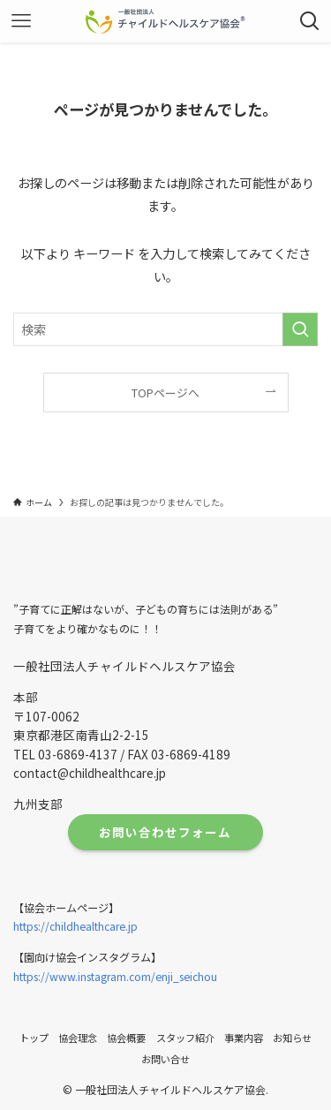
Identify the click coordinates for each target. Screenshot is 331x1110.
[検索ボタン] (310, 21)
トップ (34, 1038)
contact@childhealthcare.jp (89, 773)
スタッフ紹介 (185, 1038)
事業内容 (243, 1038)
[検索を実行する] (300, 330)
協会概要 (126, 1038)
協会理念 (77, 1038)
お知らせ (292, 1038)
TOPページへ (165, 392)
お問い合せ (165, 1059)
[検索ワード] (165, 330)
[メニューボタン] (21, 21)
